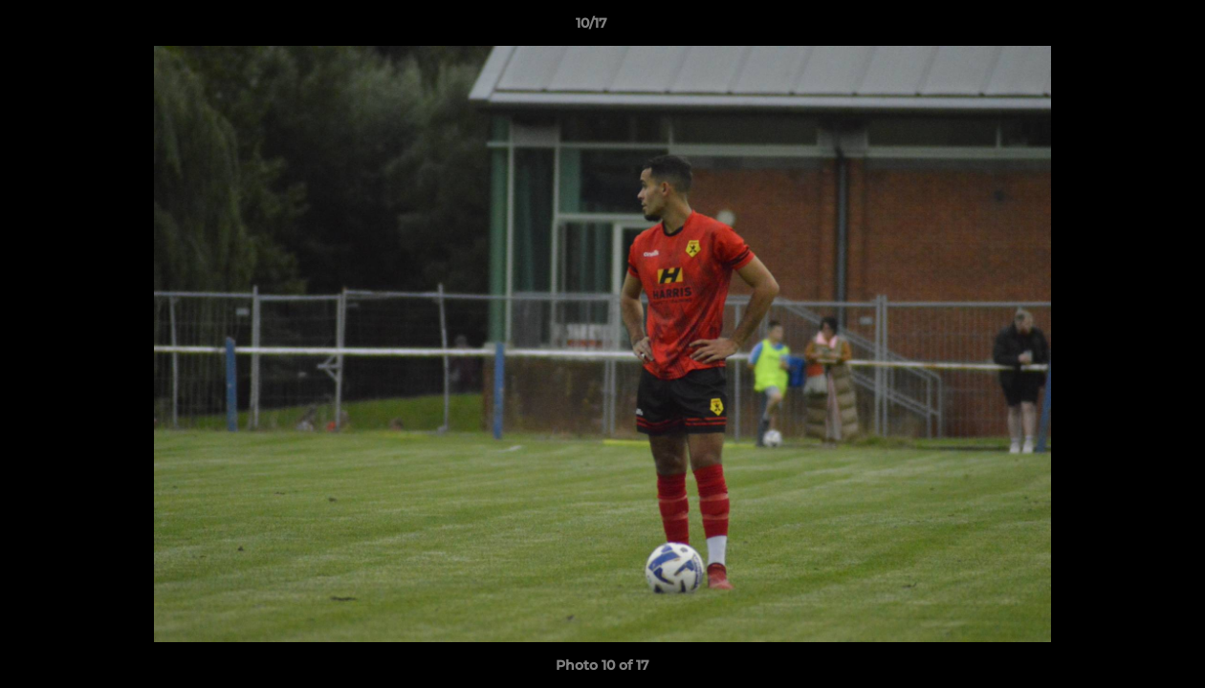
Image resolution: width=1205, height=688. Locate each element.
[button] (1124, 27)
